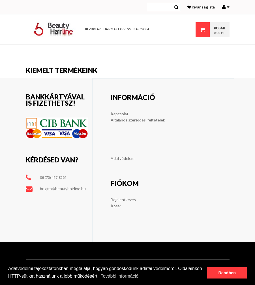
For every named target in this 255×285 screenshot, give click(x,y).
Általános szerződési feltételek (138, 120)
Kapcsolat (119, 113)
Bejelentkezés (123, 199)
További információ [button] (119, 276)
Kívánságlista (201, 7)
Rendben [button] (227, 273)
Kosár (116, 205)
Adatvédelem (122, 158)
